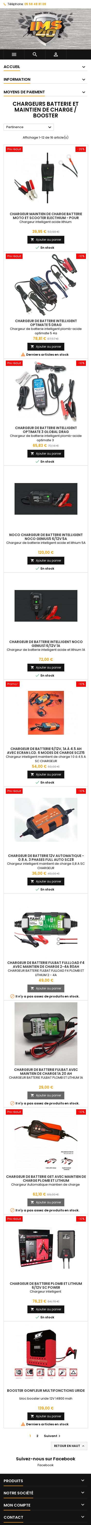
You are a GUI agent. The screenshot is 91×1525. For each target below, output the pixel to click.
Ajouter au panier (46, 240)
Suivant (53, 1436)
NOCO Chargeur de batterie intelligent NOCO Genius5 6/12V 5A (46, 536)
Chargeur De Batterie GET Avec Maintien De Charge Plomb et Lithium (46, 1178)
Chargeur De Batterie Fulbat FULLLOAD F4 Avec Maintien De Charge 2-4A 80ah (45, 964)
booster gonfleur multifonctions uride (46, 1390)
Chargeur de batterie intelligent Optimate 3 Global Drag (46, 429)
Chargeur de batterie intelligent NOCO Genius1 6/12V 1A (46, 643)
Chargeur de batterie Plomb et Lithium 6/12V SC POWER (46, 1285)
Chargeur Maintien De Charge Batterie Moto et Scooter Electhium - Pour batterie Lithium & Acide (46, 218)
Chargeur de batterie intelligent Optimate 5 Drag (46, 322)
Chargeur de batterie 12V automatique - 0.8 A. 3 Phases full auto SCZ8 (46, 857)
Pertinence (29, 127)
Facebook (46, 1465)
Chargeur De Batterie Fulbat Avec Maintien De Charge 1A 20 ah (46, 1071)
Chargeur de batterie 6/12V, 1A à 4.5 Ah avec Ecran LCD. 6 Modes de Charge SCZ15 (46, 750)
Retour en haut (69, 1446)
